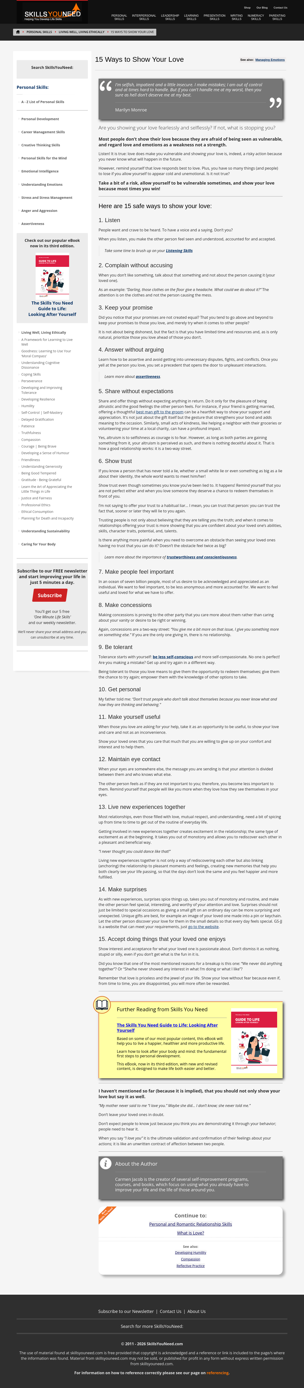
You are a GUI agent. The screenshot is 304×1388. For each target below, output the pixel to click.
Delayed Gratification (37, 419)
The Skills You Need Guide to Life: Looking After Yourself (52, 308)
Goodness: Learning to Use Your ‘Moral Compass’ (46, 353)
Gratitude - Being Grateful (41, 479)
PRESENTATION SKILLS (215, 17)
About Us (196, 1311)
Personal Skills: (33, 87)
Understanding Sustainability (45, 531)
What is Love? (190, 1233)
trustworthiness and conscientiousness (202, 557)
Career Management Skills (43, 132)
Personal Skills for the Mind (44, 158)
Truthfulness (31, 432)
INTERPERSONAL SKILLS (144, 17)
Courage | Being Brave (38, 446)
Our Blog (262, 7)
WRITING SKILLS (236, 17)
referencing (217, 1372)
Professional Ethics (35, 505)
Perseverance (31, 381)
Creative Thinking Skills (40, 145)
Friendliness (30, 460)
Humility (27, 406)
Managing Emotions (270, 60)
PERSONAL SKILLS (119, 17)
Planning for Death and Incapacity (47, 518)
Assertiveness (32, 223)
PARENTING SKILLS (277, 17)
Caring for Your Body (38, 544)
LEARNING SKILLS (191, 17)
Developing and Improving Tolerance (41, 390)
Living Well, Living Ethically (81, 32)
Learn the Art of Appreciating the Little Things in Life (46, 489)
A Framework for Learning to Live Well (47, 342)
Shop (247, 7)
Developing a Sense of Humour (45, 453)
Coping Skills (31, 374)
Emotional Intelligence (40, 171)
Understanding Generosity (41, 466)
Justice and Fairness (36, 498)
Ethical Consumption (37, 511)
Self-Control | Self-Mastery (41, 412)
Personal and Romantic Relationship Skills (190, 1224)
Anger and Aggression (39, 210)
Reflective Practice (190, 1266)
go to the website (203, 926)
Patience (28, 426)
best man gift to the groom (159, 412)
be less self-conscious (173, 656)
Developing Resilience (38, 399)
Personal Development (40, 119)
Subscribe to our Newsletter (126, 1311)
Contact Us (280, 7)
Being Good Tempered (38, 473)
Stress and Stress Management (46, 197)
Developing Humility (190, 1252)
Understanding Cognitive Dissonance (40, 365)
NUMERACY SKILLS (256, 17)
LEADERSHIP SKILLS (170, 17)
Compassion (30, 439)
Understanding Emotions (41, 184)
